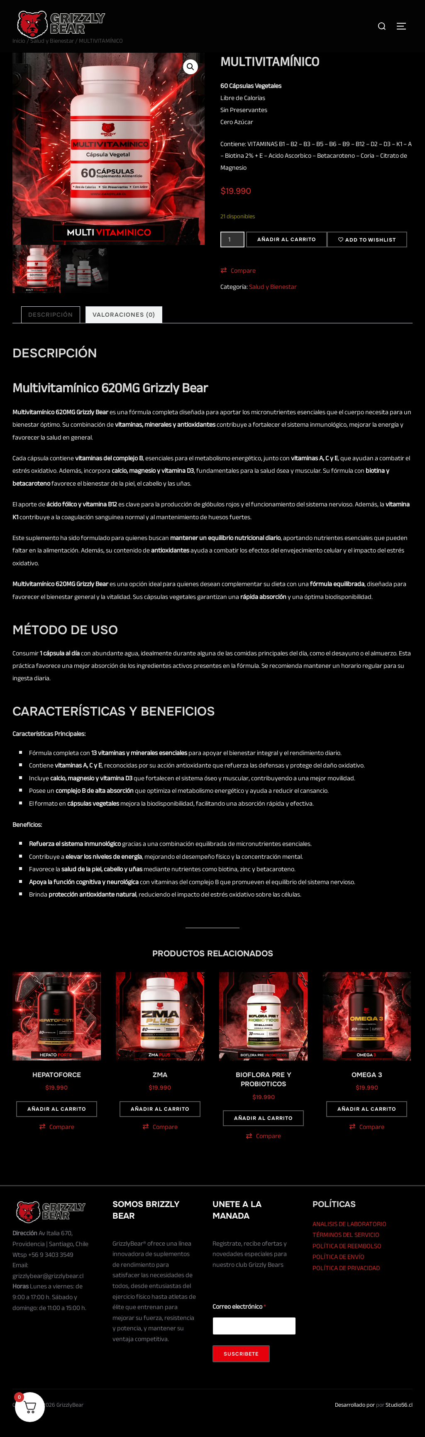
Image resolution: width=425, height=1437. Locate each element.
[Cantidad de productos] (232, 256)
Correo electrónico (239, 1323)
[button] (190, 83)
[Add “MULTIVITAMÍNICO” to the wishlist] (367, 256)
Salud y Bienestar (52, 57)
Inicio (18, 57)
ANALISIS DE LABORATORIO (349, 1240)
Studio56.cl (399, 1421)
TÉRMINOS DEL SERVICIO (346, 1251)
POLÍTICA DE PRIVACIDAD (346, 1284)
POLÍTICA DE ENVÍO (338, 1273)
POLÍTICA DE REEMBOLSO (347, 1262)
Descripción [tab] (50, 331)
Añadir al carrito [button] (56, 1125)
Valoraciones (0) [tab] (124, 331)
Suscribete (241, 1370)
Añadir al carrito (286, 255)
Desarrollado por (355, 1421)
